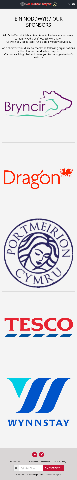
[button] (3, 4)
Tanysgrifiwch (53, 468)
